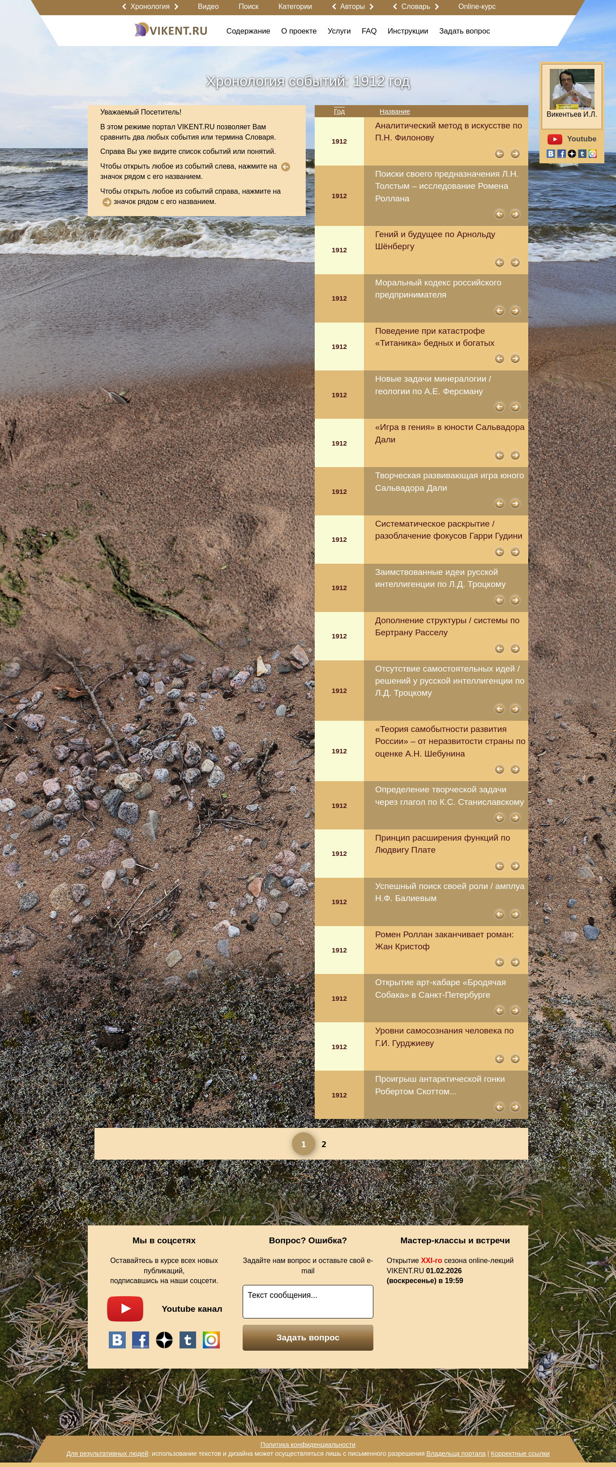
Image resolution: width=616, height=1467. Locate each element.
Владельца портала (455, 1453)
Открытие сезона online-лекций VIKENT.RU (450, 1271)
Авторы (352, 6)
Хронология (150, 6)
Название (395, 111)
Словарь (416, 6)
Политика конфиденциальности (308, 1444)
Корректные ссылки (520, 1453)
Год (339, 111)
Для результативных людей (107, 1453)
